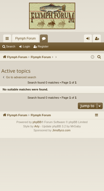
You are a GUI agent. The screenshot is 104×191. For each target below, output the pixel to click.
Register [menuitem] (98, 39)
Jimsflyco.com (61, 130)
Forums (45, 39)
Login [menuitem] (89, 39)
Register (43, 46)
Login (26, 46)
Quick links (8, 39)
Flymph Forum (25, 38)
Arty (37, 126)
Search (10, 46)
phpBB (36, 122)
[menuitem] (99, 57)
